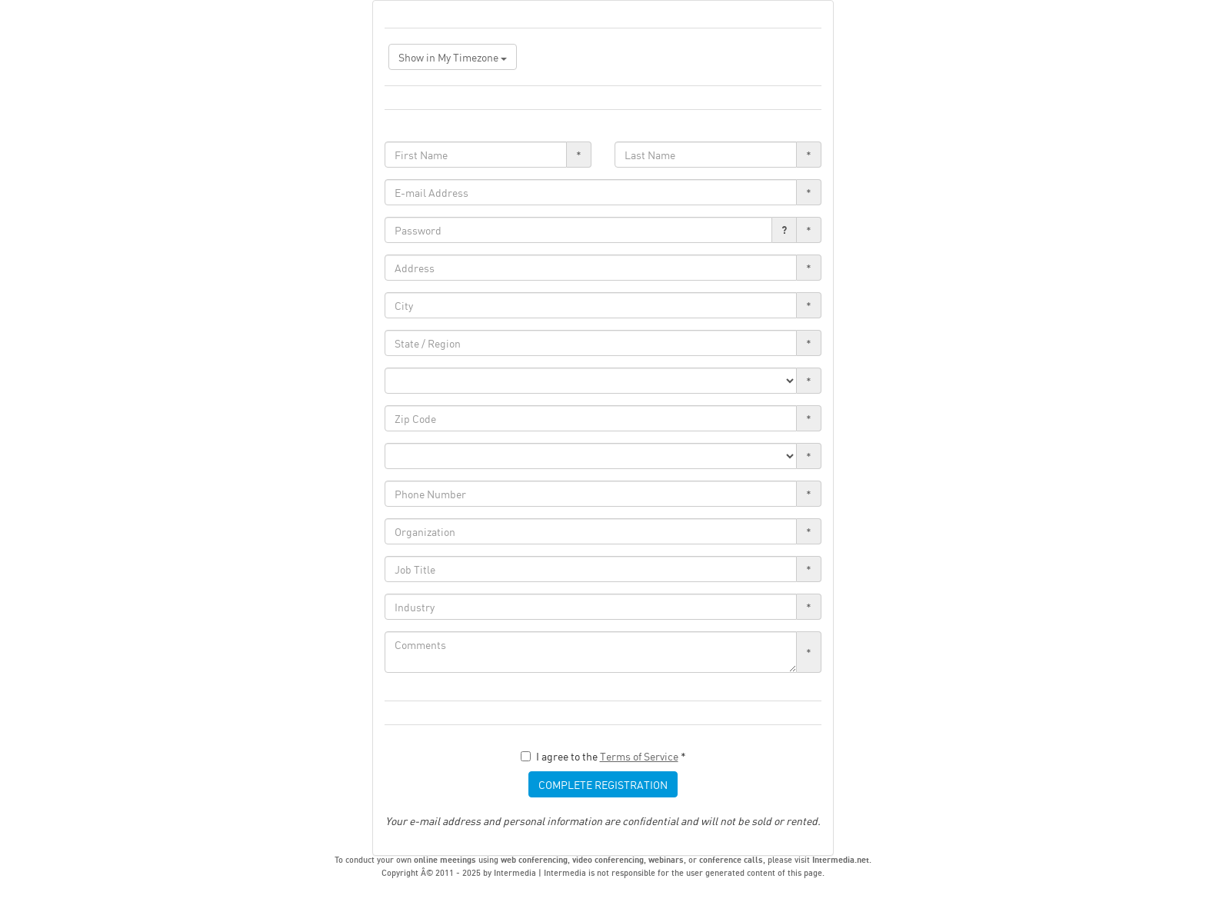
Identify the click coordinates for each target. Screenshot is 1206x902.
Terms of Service (639, 756)
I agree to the (603, 756)
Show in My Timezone (452, 57)
